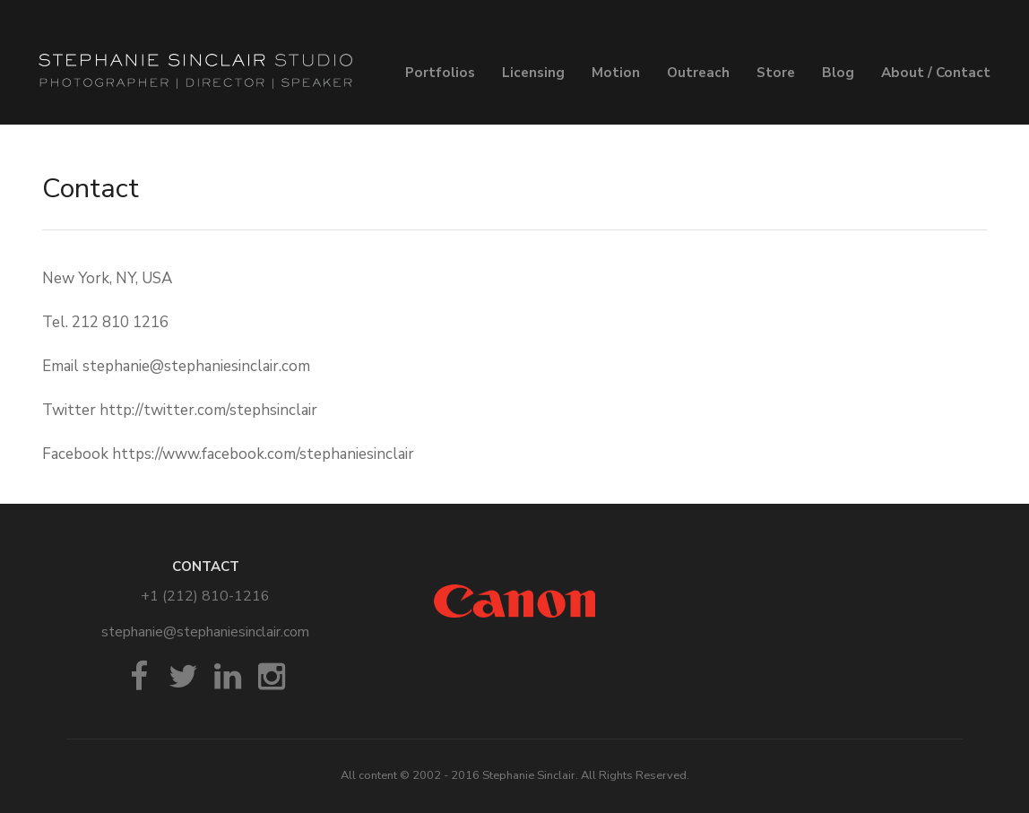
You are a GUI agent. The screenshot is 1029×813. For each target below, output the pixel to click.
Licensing (533, 73)
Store (776, 73)
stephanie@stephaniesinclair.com (205, 632)
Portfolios (440, 73)
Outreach (698, 73)
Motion (616, 73)
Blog (838, 73)
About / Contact (935, 73)
